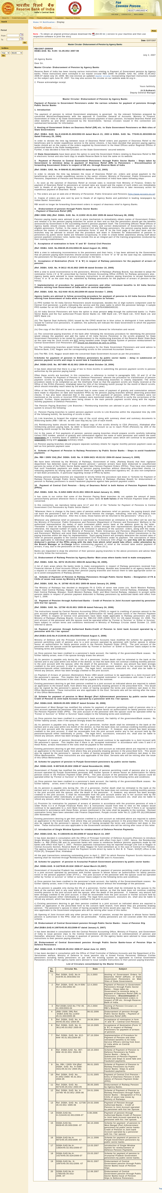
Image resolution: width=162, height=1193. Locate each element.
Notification (49, 22)
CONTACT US (126, 14)
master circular (103, 76)
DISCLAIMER (138, 14)
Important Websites (73, 18)
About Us (5, 18)
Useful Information (19, 18)
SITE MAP (114, 14)
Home (36, 22)
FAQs (31, 18)
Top (160, 1183)
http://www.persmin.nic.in (141, 194)
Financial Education (44, 18)
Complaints (59, 18)
